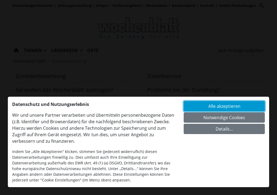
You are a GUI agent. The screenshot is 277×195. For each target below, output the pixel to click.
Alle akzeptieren (224, 106)
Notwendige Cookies (224, 118)
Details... (224, 129)
